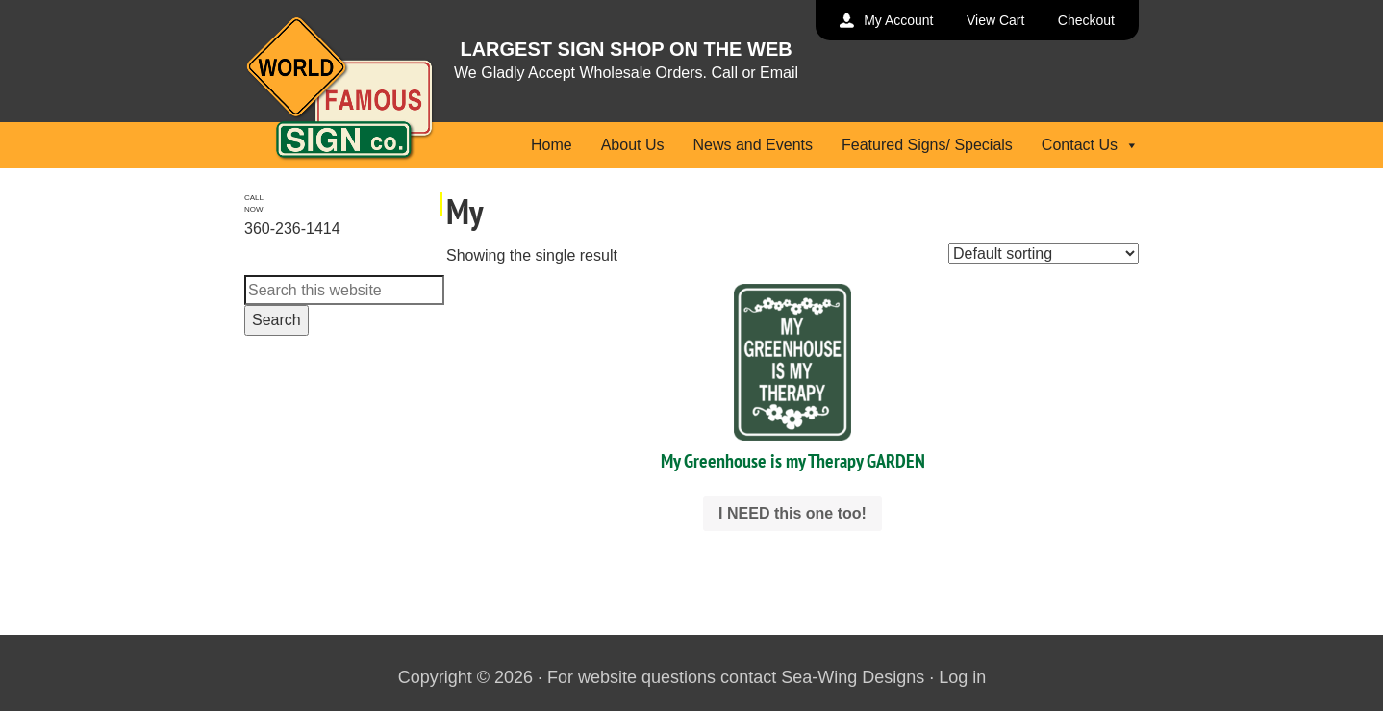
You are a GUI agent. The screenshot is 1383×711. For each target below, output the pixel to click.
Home (551, 145)
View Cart (995, 20)
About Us (633, 145)
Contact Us (1090, 145)
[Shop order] (1043, 253)
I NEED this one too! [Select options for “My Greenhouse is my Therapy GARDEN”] (792, 513)
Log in (962, 677)
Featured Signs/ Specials (927, 145)
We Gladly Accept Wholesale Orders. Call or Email (626, 72)
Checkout (1086, 20)
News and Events (752, 145)
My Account (898, 20)
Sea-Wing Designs (852, 677)
